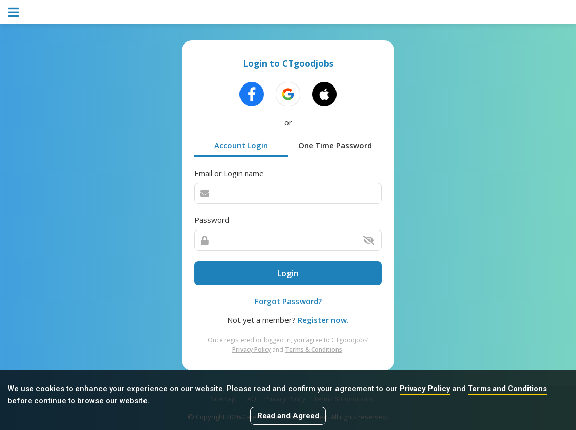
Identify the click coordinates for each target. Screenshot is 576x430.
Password (211, 219)
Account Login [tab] (241, 145)
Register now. (323, 320)
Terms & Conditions (313, 349)
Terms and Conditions (507, 388)
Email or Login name (229, 173)
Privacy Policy (425, 388)
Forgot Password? (288, 301)
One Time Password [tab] (335, 145)
